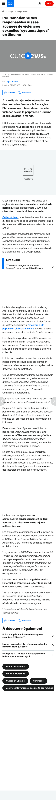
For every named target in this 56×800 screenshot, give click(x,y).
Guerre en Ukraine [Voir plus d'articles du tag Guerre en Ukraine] (15, 680)
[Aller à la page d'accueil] (10, 3)
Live (49, 3)
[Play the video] (28, 56)
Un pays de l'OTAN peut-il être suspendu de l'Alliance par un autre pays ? (23, 655)
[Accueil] (3, 11)
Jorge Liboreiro (12, 82)
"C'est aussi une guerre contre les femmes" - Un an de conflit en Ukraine (24, 266)
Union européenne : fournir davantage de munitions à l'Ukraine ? (22, 635)
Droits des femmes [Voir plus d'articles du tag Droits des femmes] (15, 666)
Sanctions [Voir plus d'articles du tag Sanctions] (38, 680)
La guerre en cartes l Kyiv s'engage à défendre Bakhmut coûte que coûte (24, 645)
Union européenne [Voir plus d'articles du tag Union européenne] (15, 673)
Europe (10, 11)
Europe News (22, 11)
